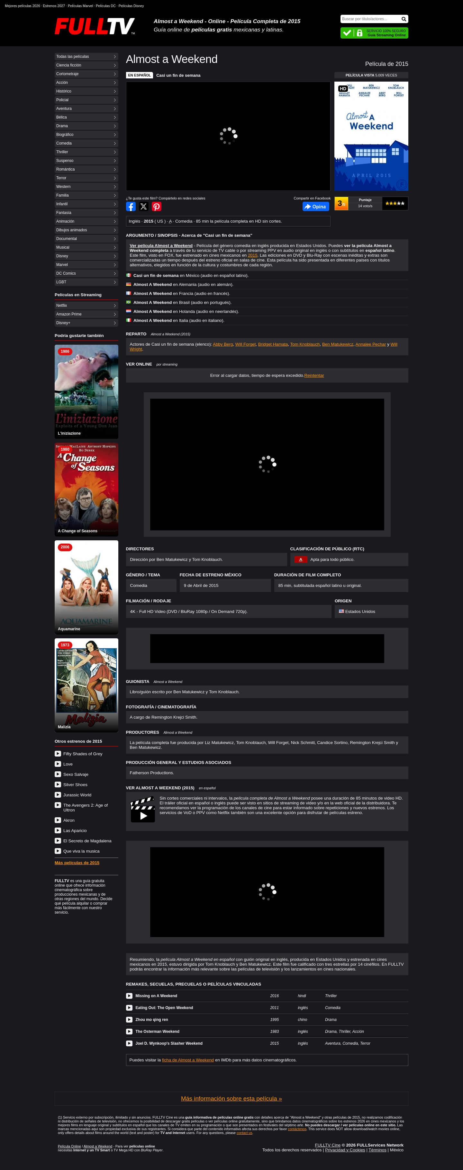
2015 (253, 255)
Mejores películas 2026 (22, 6)
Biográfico (64, 134)
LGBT (61, 282)
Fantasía (63, 212)
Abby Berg (223, 344)
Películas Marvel (80, 6)
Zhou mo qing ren (152, 1019)
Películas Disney (131, 6)
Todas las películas (72, 56)
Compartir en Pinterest (156, 206)
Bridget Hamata (273, 344)
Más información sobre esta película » (231, 1098)
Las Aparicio (75, 830)
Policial (62, 100)
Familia (62, 195)
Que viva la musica (81, 851)
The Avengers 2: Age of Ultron (85, 807)
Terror (61, 178)
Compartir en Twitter (144, 206)
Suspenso (64, 160)
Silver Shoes (75, 784)
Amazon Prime (69, 314)
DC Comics (66, 273)
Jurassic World (77, 795)
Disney (62, 256)
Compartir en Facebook (131, 206)
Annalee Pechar (371, 344)
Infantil (62, 204)
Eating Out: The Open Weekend (164, 1008)
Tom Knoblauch (305, 344)
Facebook (316, 206)
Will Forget (245, 344)
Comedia (64, 143)
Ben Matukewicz (337, 344)
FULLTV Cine (327, 1145)
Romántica (65, 169)
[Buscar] (374, 19)
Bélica (61, 117)
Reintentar (314, 375)
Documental (66, 238)
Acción (62, 82)
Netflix (61, 305)
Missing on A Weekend (156, 996)
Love (68, 764)
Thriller (62, 152)
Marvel (62, 264)
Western (63, 186)
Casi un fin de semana (178, 75)
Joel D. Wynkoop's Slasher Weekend (169, 1043)
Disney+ (63, 323)
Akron (69, 820)
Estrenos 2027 (54, 6)
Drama (62, 126)
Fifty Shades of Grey (82, 753)
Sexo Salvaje (75, 774)
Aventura (64, 108)
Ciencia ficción (68, 65)
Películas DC (106, 6)
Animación (65, 221)
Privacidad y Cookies (345, 1150)
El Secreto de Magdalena (87, 840)
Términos (377, 1150)
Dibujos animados (71, 230)
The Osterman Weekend (158, 1031)
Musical (62, 247)
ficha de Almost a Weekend (188, 1060)
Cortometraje (67, 74)
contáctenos (297, 1129)
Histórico (63, 91)
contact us (244, 1133)
